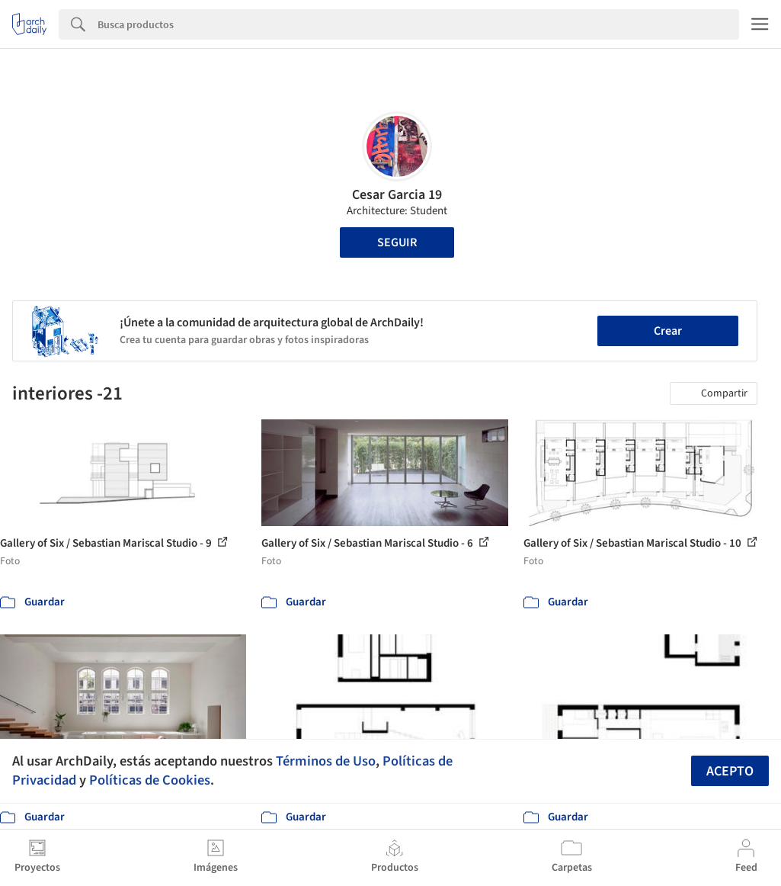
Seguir (397, 242)
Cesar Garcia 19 (397, 194)
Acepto (730, 771)
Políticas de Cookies (149, 780)
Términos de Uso (326, 761)
